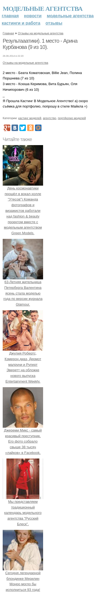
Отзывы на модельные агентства (40, 33)
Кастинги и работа (21, 23)
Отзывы (54, 23)
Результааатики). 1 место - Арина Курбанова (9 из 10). (40, 44)
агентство (49, 118)
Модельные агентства (42, 8)
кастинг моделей (29, 118)
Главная (10, 16)
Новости (32, 16)
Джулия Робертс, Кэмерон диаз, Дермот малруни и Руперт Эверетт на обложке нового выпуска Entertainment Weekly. (23, 364)
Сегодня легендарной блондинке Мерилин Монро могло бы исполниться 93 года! (23, 578)
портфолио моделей (72, 118)
